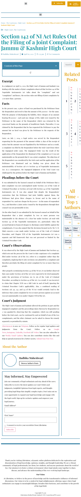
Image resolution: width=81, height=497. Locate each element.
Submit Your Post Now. (45, 339)
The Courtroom (11, 23)
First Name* (9, 415)
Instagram (11, 332)
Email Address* (10, 405)
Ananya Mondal (68, 241)
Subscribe (10, 429)
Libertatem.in (7, 326)
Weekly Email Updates (14, 335)
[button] (25, 3)
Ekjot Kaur (75, 229)
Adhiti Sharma (68, 216)
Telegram (24, 326)
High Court (21, 23)
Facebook (27, 332)
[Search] (77, 64)
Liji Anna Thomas (76, 216)
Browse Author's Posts (29, 363)
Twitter (36, 332)
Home (3, 23)
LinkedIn (19, 332)
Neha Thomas (68, 229)
